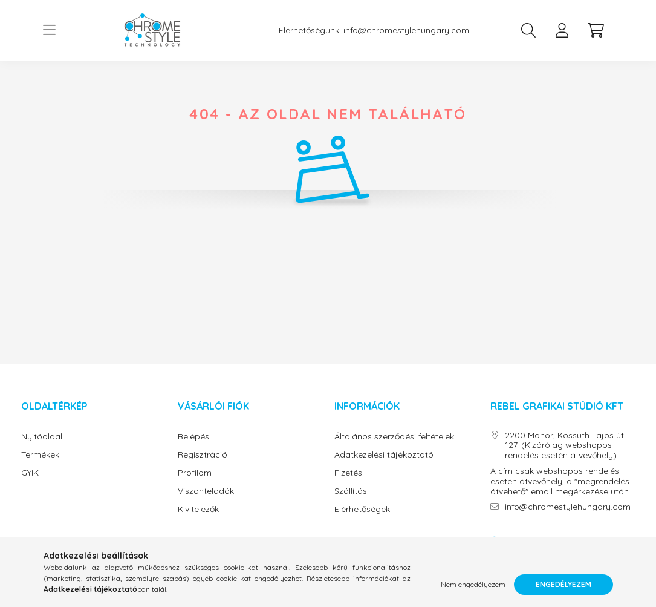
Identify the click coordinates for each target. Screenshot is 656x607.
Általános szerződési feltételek (394, 436)
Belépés (193, 436)
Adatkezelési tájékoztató (384, 455)
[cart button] (596, 30)
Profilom (195, 473)
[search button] (528, 30)
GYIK (30, 473)
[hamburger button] (49, 30)
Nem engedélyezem (473, 584)
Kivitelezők (198, 509)
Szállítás (350, 491)
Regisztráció (202, 455)
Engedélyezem (563, 584)
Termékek (40, 455)
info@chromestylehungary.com (406, 30)
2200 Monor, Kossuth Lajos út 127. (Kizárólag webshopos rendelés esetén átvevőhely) (564, 445)
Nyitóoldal (41, 436)
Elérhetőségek (362, 509)
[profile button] (562, 30)
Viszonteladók (206, 491)
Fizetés (348, 473)
